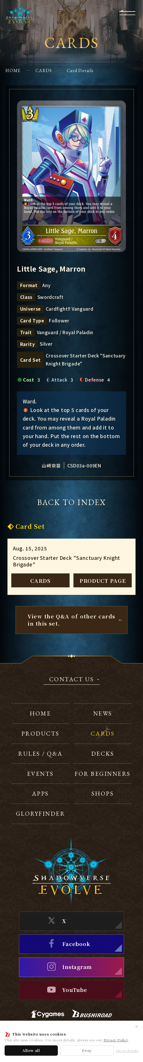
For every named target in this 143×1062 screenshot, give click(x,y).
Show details (127, 1051)
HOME (12, 70)
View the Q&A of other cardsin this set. (71, 619)
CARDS (43, 70)
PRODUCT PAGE (102, 580)
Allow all (31, 1050)
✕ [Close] (136, 1026)
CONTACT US (71, 679)
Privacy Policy (116, 1040)
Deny (87, 1050)
